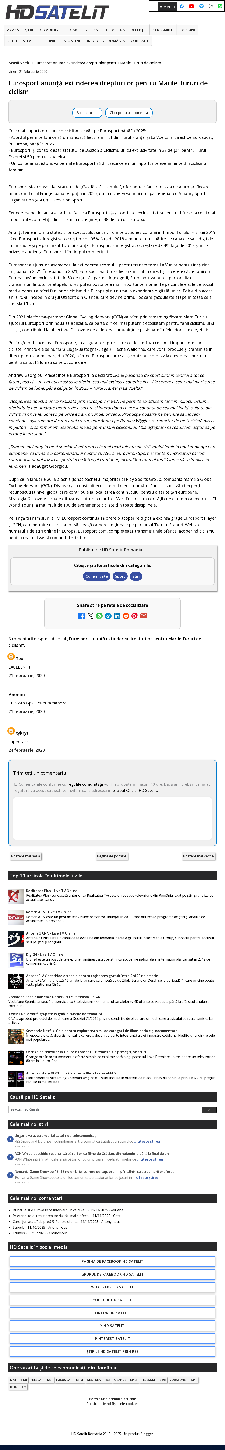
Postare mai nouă (25, 856)
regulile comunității (85, 784)
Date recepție (133, 29)
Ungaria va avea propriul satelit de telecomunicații (56, 1135)
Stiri (136, 576)
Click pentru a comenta (129, 112)
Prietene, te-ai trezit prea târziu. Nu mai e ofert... (51, 1215)
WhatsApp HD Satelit (112, 1287)
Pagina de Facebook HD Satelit (113, 1261)
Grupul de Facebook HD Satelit (112, 1274)
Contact (140, 40)
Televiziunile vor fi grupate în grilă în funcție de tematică (55, 1013)
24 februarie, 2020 (26, 750)
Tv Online (71, 40)
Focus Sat (64, 1380)
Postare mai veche (198, 856)
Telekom (148, 1380)
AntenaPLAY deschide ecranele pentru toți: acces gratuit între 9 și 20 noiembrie (92, 975)
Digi (13, 1380)
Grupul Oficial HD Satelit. (135, 790)
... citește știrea (147, 1141)
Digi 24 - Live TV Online (44, 954)
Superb (18, 1227)
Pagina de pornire (111, 856)
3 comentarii (87, 112)
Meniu (167, 6)
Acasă (13, 29)
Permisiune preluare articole (112, 1399)
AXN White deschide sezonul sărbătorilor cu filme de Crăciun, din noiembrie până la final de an (92, 1153)
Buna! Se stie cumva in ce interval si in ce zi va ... (50, 1210)
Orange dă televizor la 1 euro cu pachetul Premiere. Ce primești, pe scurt (86, 1052)
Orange (120, 1380)
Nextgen (94, 1380)
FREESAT (37, 1380)
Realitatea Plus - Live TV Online (51, 890)
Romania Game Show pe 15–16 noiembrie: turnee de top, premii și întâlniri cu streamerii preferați (95, 1171)
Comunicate (52, 29)
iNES (13, 1386)
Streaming (163, 29)
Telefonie (46, 40)
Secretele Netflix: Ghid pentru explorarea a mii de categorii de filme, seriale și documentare (101, 1030)
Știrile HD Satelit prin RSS (113, 1351)
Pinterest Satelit (112, 1338)
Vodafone (178, 1380)
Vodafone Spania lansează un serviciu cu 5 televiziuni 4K (54, 997)
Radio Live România (106, 40)
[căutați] (103, 1110)
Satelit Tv (104, 29)
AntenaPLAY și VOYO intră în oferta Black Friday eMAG (71, 1073)
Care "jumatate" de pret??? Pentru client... (45, 1221)
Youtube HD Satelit (112, 1300)
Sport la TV (19, 40)
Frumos (19, 1233)
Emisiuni (187, 29)
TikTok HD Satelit (112, 1312)
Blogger (146, 1433)
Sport (120, 576)
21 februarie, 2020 (26, 675)
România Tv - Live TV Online (49, 912)
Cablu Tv (79, 29)
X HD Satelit (112, 1325)
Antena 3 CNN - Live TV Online (51, 933)
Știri (29, 29)
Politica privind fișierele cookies (112, 1403)
